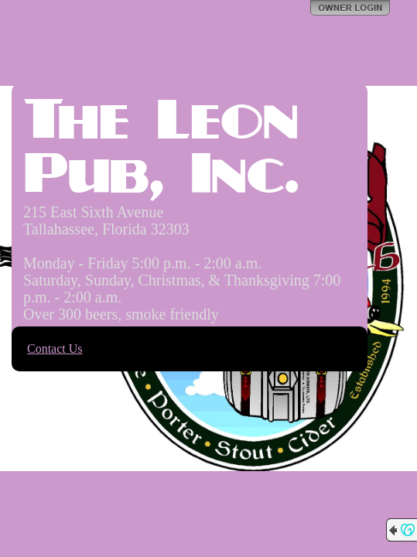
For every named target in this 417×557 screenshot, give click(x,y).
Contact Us (55, 348)
